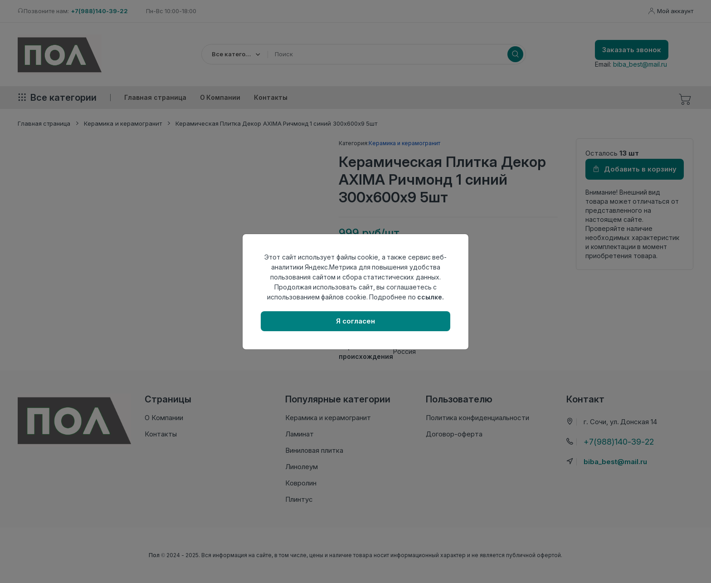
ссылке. (430, 297)
